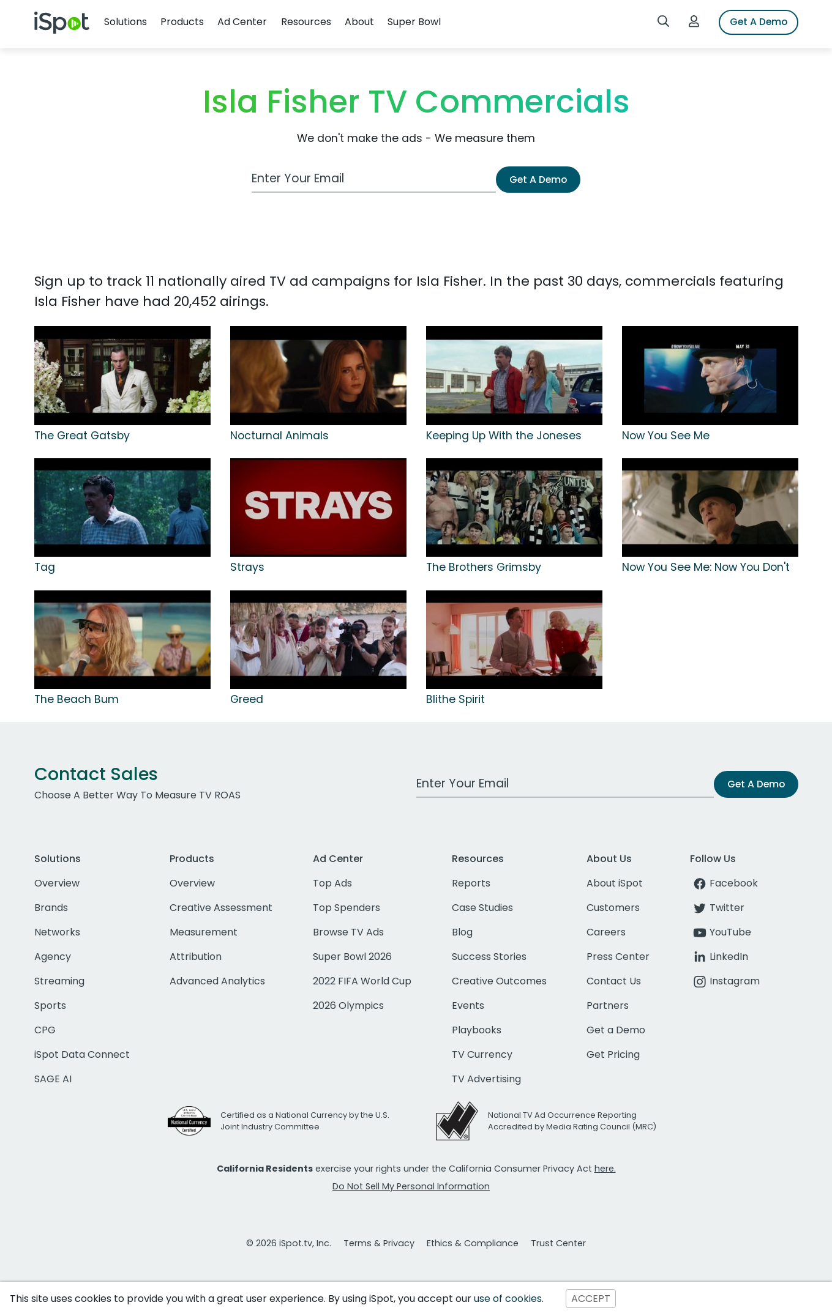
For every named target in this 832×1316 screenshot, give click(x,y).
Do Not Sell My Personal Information (411, 1186)
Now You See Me (666, 435)
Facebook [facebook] (724, 883)
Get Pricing (613, 1054)
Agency (52, 957)
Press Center (618, 957)
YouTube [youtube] (720, 932)
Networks (57, 932)
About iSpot (615, 883)
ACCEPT (590, 1299)
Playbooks (476, 1030)
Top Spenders (346, 908)
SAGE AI (53, 1079)
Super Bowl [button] (414, 22)
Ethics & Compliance (473, 1243)
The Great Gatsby (82, 435)
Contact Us (614, 981)
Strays (247, 567)
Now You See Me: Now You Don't (706, 567)
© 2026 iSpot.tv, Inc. (288, 1243)
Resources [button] (306, 22)
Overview (57, 883)
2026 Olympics (348, 1005)
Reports (471, 883)
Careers (606, 932)
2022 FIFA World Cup (362, 981)
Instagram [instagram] (725, 981)
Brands (51, 908)
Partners (608, 1005)
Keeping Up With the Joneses (504, 435)
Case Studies (482, 908)
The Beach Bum (76, 699)
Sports (50, 1005)
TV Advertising (486, 1079)
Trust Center (558, 1243)
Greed (246, 699)
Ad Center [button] (242, 22)
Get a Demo (616, 1030)
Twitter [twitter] (717, 908)
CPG (45, 1030)
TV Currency (482, 1054)
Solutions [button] (125, 22)
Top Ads (332, 883)
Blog (462, 932)
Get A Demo (758, 22)
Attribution (196, 957)
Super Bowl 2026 (352, 957)
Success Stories (489, 957)
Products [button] (182, 22)
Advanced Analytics (217, 981)
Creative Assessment (221, 908)
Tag (44, 567)
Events (468, 1005)
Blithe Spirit (455, 699)
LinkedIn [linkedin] (719, 957)
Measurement (204, 932)
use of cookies (508, 1299)
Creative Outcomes (499, 981)
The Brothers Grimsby (483, 567)
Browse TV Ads (348, 932)
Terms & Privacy (378, 1243)
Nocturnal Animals (279, 435)
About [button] (359, 22)
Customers (613, 908)
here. (605, 1168)
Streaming (59, 981)
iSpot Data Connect (82, 1054)
